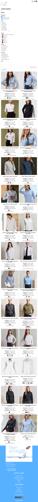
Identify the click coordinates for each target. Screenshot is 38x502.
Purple (4, 37)
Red (4, 39)
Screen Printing (25, 322)
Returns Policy (19, 487)
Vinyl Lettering (6, 96)
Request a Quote (19, 475)
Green (4, 41)
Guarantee (19, 488)
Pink (4, 38)
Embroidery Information (19, 477)
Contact (19, 480)
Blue (4, 42)
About (19, 482)
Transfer (6, 95)
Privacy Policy (19, 490)
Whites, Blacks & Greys (7, 34)
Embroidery (7, 93)
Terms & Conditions (19, 492)
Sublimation (7, 436)
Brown (4, 35)
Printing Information (19, 479)
